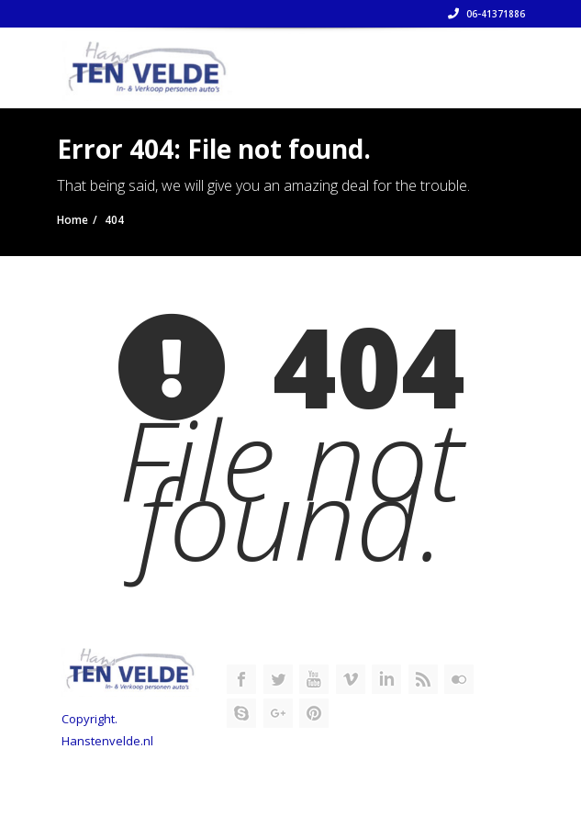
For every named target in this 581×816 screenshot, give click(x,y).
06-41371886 (486, 13)
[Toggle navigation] (498, 61)
